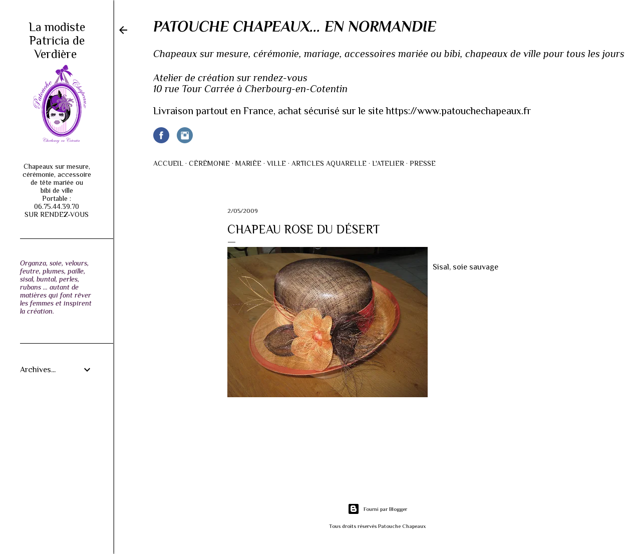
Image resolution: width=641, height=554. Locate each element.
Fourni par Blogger (377, 509)
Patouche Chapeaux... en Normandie (294, 26)
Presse (423, 163)
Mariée (248, 163)
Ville (276, 163)
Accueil (168, 163)
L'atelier (388, 163)
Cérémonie (209, 163)
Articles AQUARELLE (329, 163)
